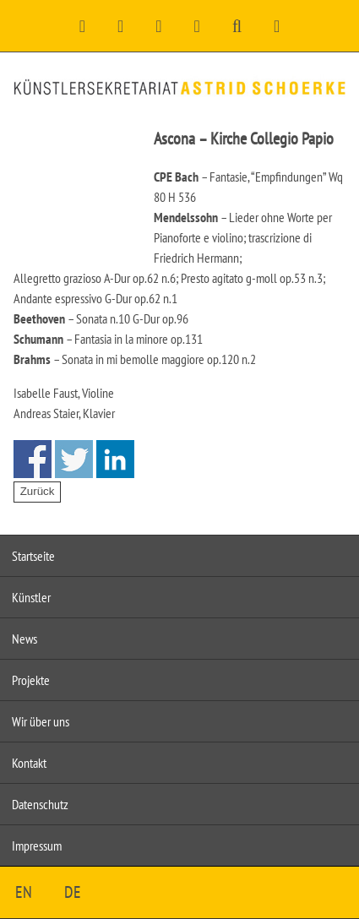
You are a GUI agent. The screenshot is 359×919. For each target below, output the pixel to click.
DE (72, 892)
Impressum (37, 845)
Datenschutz (40, 804)
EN (23, 892)
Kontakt (29, 762)
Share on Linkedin (115, 459)
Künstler (31, 597)
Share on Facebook (33, 459)
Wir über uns (40, 721)
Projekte (31, 680)
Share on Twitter (74, 459)
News (24, 638)
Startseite (33, 555)
